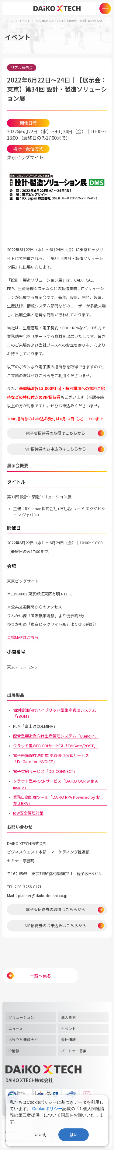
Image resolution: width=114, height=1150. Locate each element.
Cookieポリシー (47, 1108)
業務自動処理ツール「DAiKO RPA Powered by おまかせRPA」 (58, 800)
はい (74, 1134)
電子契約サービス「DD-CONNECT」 (45, 771)
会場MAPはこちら (24, 637)
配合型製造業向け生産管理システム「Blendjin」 (55, 736)
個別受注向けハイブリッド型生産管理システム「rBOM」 (54, 713)
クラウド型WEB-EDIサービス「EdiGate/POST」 (55, 746)
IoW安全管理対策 (28, 813)
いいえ (41, 1134)
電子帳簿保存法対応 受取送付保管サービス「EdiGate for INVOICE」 (51, 758)
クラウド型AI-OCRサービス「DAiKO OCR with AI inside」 (55, 784)
